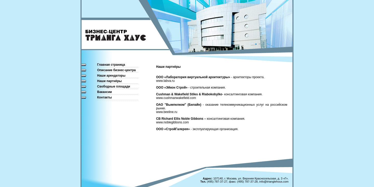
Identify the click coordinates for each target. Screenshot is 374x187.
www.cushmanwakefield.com (176, 98)
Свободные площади (113, 86)
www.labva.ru (165, 81)
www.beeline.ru (166, 112)
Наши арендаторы (111, 75)
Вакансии (104, 92)
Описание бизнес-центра (116, 70)
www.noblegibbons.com (172, 122)
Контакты (104, 97)
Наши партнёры (109, 81)
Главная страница (111, 64)
